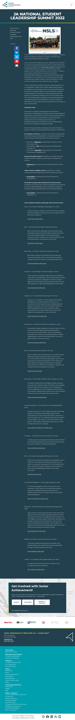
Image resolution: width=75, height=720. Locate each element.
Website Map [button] (24, 717)
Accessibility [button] (15, 717)
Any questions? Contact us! (20, 610)
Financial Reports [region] (10, 666)
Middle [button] (7, 688)
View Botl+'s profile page (35, 243)
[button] (43, 716)
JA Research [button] (9, 676)
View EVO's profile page (35, 371)
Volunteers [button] (9, 650)
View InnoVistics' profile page (36, 448)
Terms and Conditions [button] (18, 715)
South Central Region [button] (12, 708)
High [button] (6, 690)
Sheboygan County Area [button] (13, 706)
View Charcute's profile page (36, 288)
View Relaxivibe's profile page (36, 531)
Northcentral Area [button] (11, 698)
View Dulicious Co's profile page (37, 316)
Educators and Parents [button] (13, 654)
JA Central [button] (31, 717)
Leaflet (57, 616)
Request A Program (42, 602)
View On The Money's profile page (38, 498)
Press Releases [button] (10, 678)
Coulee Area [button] (9, 696)
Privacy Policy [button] (30, 715)
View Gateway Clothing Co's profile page (40, 427)
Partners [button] (8, 660)
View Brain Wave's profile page (37, 263)
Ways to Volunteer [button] (11, 652)
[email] (16, 66)
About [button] (7, 669)
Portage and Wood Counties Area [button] (16, 704)
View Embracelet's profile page (37, 397)
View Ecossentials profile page (37, 342)
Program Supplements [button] (12, 656)
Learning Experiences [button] (13, 685)
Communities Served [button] (12, 674)
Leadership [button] (8, 670)
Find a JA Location (11, 710)
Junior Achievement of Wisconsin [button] (15, 694)
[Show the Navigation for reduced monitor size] (71, 4)
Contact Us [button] (8, 639)
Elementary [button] (9, 686)
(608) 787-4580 (9, 641)
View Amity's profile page (35, 219)
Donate (16, 602)
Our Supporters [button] (10, 664)
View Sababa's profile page (36, 551)
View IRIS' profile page (34, 474)
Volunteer (27, 602)
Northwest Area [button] (10, 702)
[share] (16, 48)
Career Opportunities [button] (12, 680)
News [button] (7, 682)
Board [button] (7, 672)
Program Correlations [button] (12, 658)
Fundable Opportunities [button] (13, 662)
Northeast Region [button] (11, 700)
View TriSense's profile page (36, 569)
